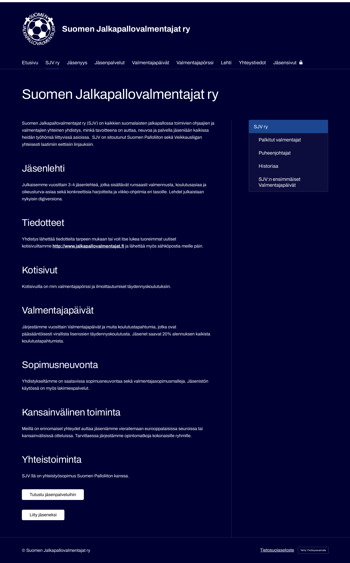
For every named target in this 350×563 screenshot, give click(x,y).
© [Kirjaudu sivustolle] (24, 550)
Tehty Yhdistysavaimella (313, 550)
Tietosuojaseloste (277, 550)
